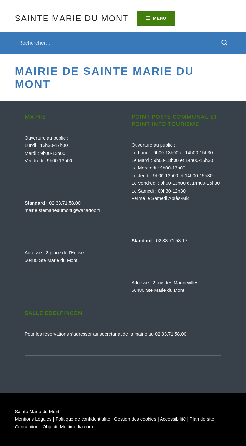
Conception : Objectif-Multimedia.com (54, 426)
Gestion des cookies (135, 419)
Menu (159, 18)
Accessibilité (173, 419)
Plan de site (201, 419)
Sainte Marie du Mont (71, 18)
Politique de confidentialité (83, 419)
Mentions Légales (33, 419)
